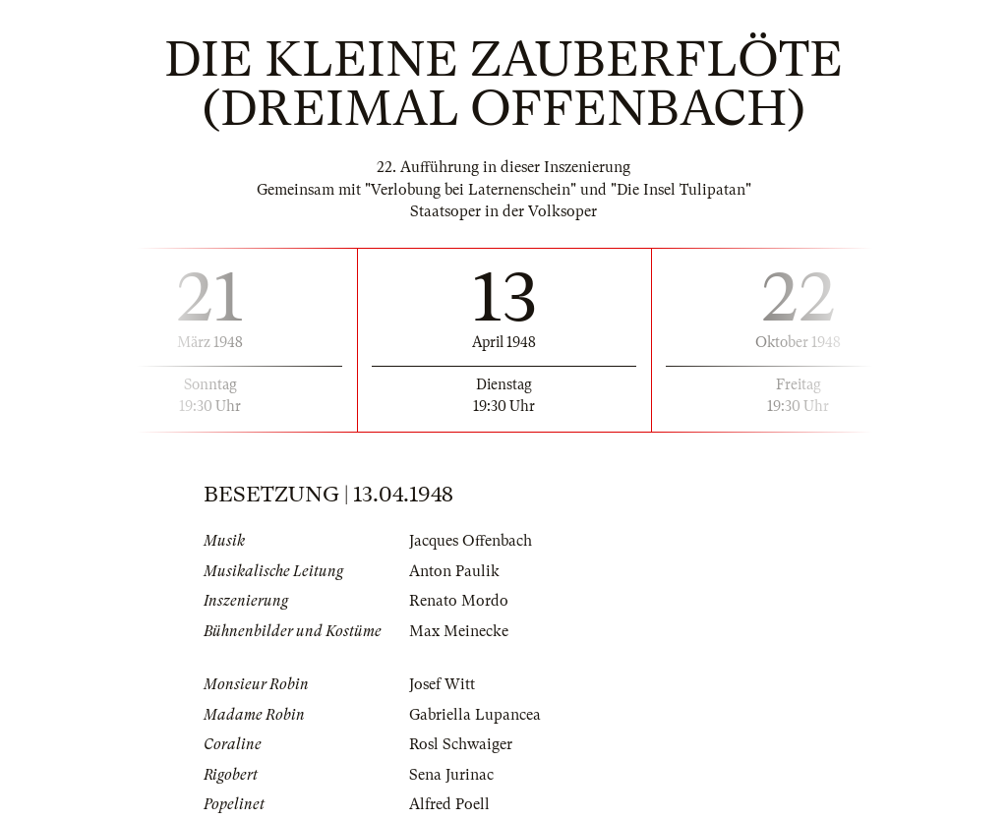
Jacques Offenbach (470, 541)
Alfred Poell (449, 804)
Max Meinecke (458, 631)
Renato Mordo (458, 601)
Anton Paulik (454, 571)
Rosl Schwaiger (460, 744)
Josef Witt (442, 684)
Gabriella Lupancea (475, 715)
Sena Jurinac (451, 775)
